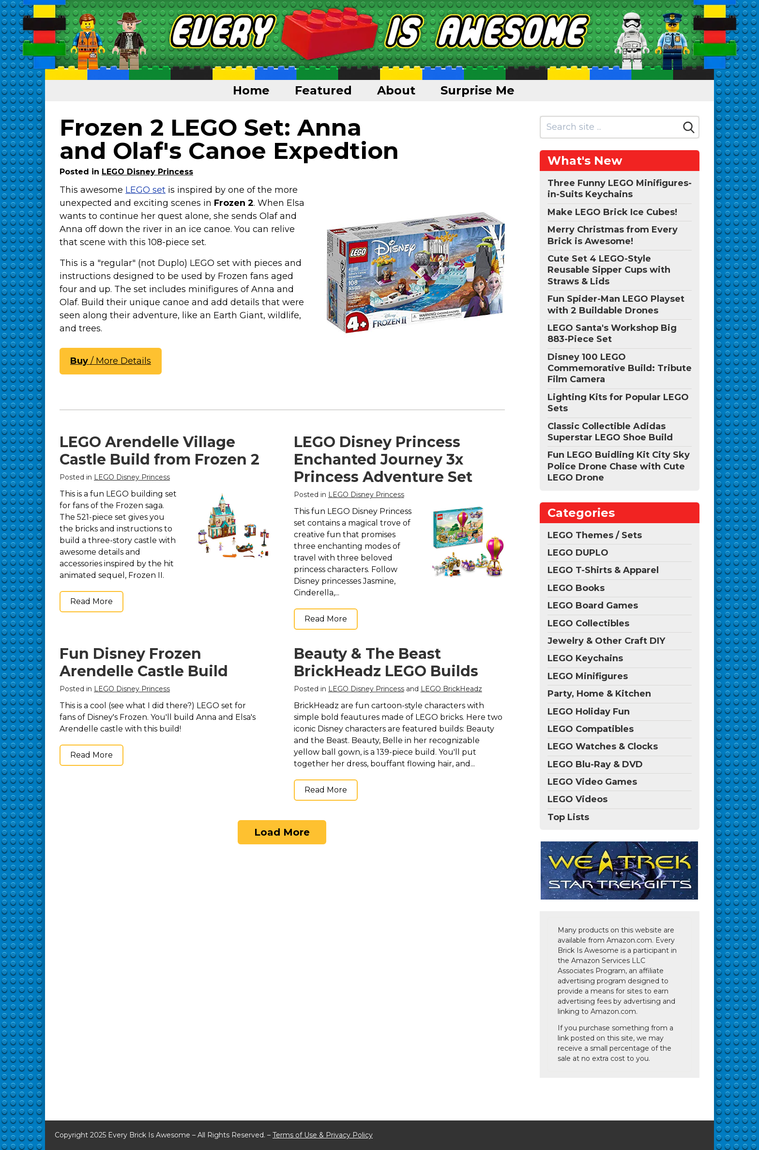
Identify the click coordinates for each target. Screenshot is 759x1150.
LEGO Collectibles (588, 623)
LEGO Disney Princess (147, 171)
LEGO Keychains (585, 658)
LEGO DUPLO (577, 552)
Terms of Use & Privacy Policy (323, 1135)
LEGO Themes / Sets (594, 535)
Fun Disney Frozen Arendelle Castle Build (144, 662)
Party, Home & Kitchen (599, 693)
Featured (323, 90)
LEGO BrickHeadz (451, 688)
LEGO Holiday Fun (588, 711)
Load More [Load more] (282, 832)
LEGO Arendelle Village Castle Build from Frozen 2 (159, 450)
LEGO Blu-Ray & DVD (595, 764)
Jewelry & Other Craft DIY (606, 641)
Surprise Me (477, 90)
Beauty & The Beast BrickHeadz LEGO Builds (386, 662)
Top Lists (568, 817)
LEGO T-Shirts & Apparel (603, 570)
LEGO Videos (577, 799)
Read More (91, 601)
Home (251, 90)
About (396, 90)
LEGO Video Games (592, 782)
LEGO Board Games (592, 605)
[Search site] (610, 127)
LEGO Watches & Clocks (602, 746)
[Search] (689, 127)
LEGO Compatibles (590, 729)
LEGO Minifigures (587, 676)
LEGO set (145, 190)
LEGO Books (576, 588)
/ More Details (110, 361)
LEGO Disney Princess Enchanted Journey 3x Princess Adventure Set (383, 459)
